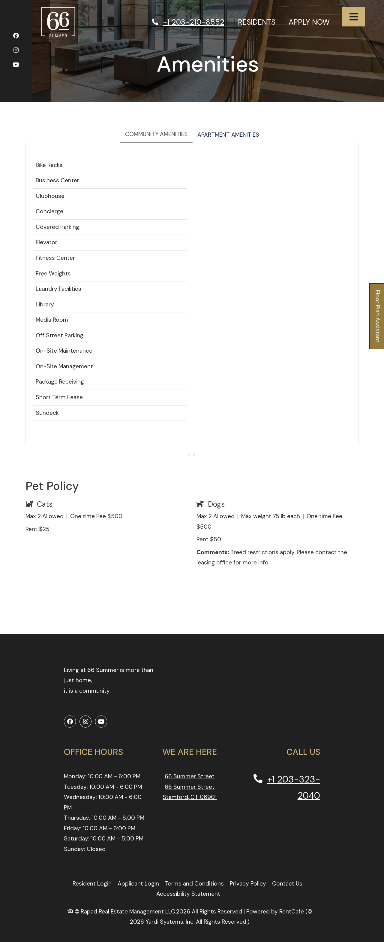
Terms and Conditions (194, 883)
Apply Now (312, 21)
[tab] (156, 135)
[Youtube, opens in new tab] (16, 65)
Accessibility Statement (188, 894)
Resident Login (92, 883)
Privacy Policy (248, 883)
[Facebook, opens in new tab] (16, 37)
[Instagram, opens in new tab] (16, 51)
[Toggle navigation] (353, 16)
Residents (260, 21)
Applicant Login (138, 883)
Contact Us (287, 883)
